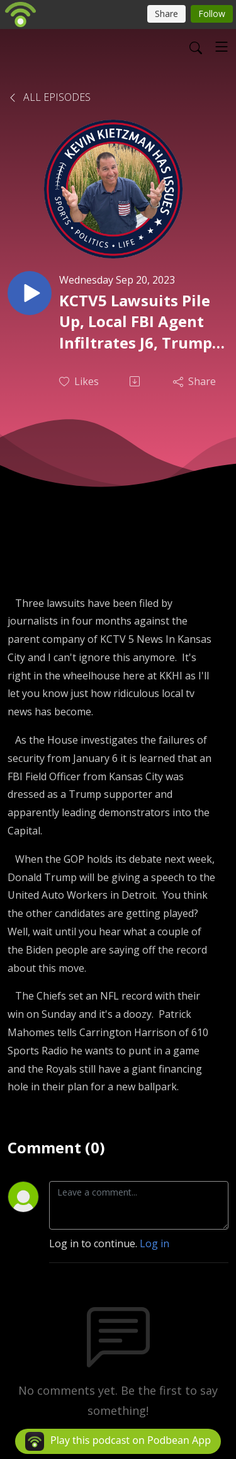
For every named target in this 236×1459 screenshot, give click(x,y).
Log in (154, 1243)
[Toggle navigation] (221, 47)
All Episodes (49, 97)
